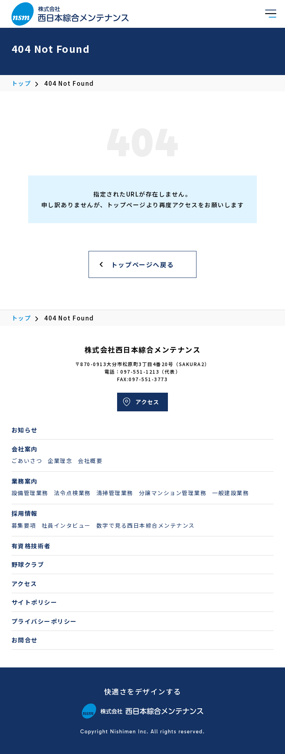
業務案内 (25, 481)
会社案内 (25, 449)
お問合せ (25, 640)
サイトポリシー (35, 602)
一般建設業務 (230, 493)
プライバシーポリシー (44, 621)
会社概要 (90, 461)
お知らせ (25, 430)
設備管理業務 (30, 493)
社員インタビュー (66, 525)
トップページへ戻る (142, 264)
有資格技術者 (31, 546)
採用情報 (25, 513)
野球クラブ (28, 564)
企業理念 (60, 461)
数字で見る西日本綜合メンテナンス (145, 525)
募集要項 (24, 525)
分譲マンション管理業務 (173, 493)
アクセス (147, 402)
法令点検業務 (72, 493)
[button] (270, 13)
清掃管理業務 (114, 493)
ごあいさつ (27, 461)
